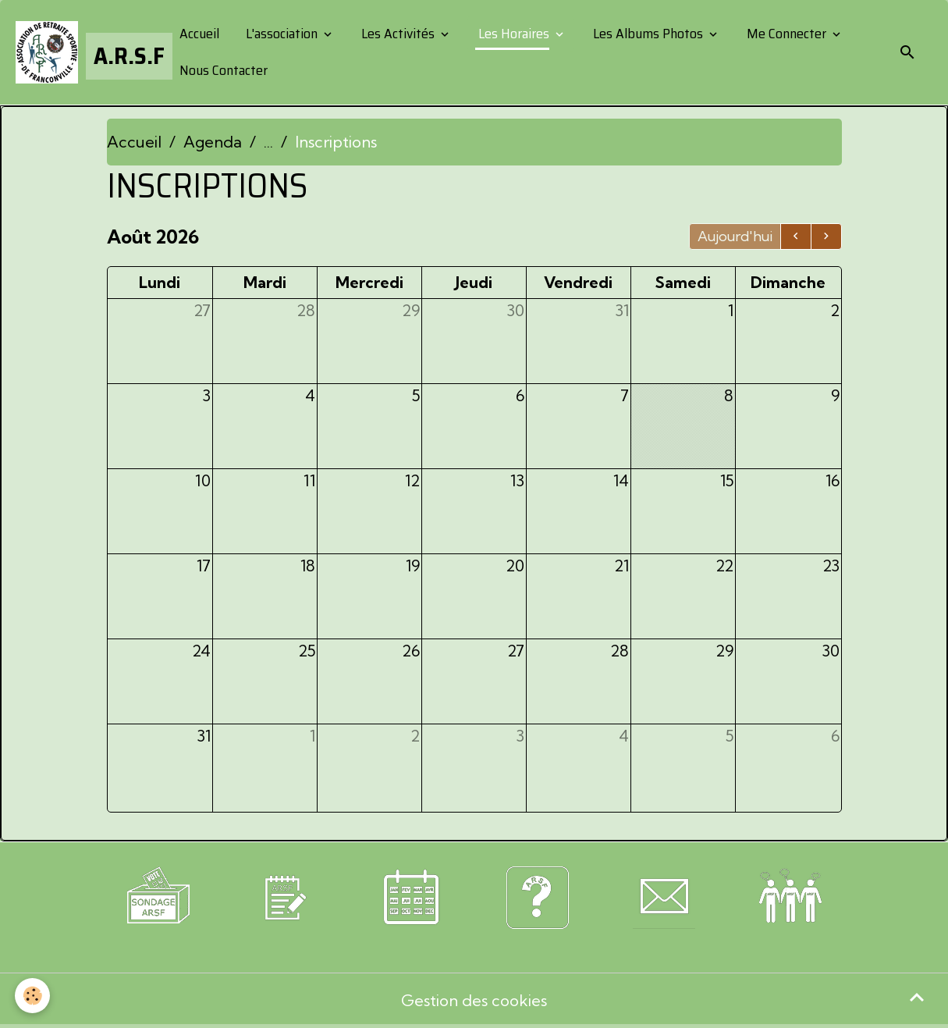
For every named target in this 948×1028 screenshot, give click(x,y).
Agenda (212, 141)
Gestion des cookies (474, 1000)
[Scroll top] (916, 996)
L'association (282, 33)
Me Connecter (786, 33)
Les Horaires (513, 33)
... (268, 141)
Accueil (197, 33)
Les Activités (398, 33)
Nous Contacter (222, 70)
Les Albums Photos (648, 33)
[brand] (84, 52)
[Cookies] (33, 995)
